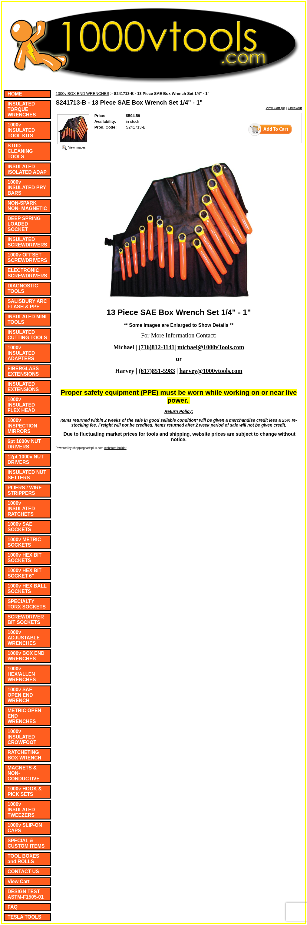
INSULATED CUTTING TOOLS (27, 335)
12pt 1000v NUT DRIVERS (26, 459)
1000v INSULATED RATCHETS (21, 509)
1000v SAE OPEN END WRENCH (20, 695)
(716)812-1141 (157, 347)
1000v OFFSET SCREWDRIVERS (27, 257)
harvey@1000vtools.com (210, 370)
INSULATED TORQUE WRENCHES (22, 109)
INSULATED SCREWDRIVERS (27, 242)
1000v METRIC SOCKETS (24, 542)
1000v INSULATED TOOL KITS (21, 130)
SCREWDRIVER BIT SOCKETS (26, 619)
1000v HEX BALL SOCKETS (27, 588)
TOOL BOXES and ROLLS (23, 858)
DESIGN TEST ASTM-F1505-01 (26, 894)
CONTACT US (23, 871)
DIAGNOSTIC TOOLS (23, 288)
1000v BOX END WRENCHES (26, 656)
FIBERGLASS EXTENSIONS (23, 371)
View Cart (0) (275, 108)
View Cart (19, 881)
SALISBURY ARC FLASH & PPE (27, 304)
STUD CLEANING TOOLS (20, 151)
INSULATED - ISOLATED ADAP (27, 169)
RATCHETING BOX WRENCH (24, 755)
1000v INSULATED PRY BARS (27, 187)
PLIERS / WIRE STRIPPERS (25, 490)
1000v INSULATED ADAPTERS (21, 353)
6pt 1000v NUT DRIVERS (24, 444)
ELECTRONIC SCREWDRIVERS (27, 273)
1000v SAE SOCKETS (20, 526)
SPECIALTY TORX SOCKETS (27, 604)
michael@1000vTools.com (210, 347)
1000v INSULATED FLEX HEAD (21, 405)
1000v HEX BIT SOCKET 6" (24, 573)
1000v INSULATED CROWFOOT (22, 737)
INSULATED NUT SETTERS (27, 475)
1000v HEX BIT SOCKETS (24, 557)
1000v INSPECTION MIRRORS (22, 426)
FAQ (13, 907)
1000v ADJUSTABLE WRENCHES (24, 638)
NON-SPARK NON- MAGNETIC (27, 205)
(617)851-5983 (157, 370)
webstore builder (115, 448)
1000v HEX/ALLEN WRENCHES (22, 674)
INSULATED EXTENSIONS (23, 386)
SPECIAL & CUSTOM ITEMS (26, 843)
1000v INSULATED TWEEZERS (21, 810)
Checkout (295, 108)
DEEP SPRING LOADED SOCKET (24, 224)
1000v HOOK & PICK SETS (25, 791)
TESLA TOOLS (24, 917)
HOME (15, 93)
